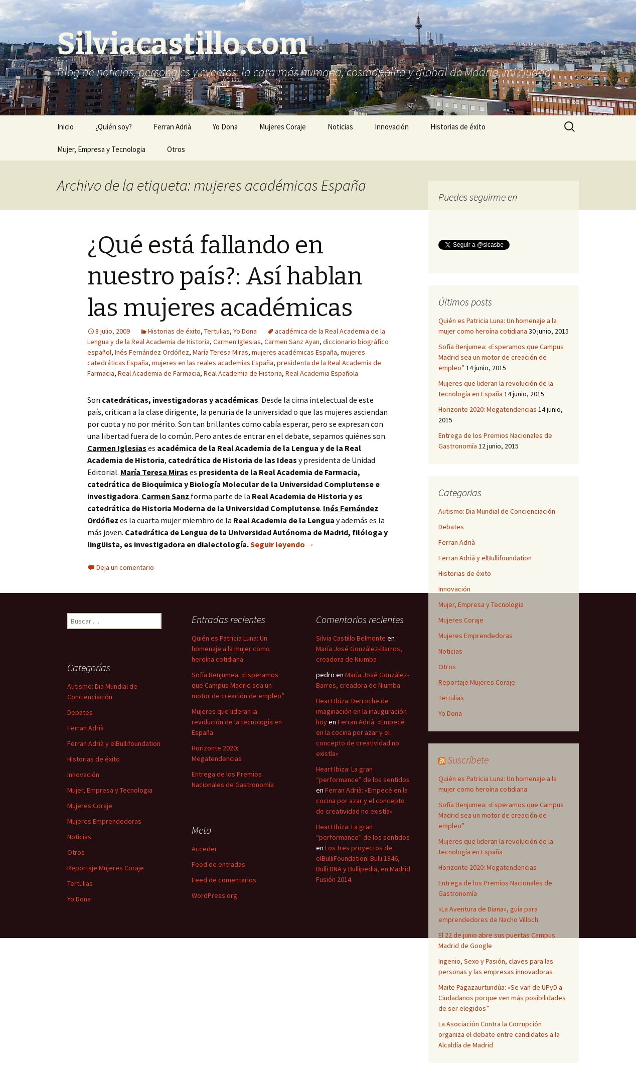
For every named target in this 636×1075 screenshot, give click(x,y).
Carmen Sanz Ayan (292, 341)
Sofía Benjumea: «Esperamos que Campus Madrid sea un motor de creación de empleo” (501, 357)
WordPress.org (214, 895)
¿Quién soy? (113, 126)
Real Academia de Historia (243, 373)
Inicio (65, 126)
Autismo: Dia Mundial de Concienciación (496, 511)
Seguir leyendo (282, 544)
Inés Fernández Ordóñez (152, 352)
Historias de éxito (458, 126)
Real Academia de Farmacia (159, 373)
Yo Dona (225, 126)
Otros (176, 149)
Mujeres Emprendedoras (475, 635)
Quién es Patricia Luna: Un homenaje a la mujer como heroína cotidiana (231, 649)
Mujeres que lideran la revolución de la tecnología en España (237, 722)
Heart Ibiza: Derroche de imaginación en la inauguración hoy (361, 711)
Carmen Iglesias (237, 341)
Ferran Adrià (172, 126)
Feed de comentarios (224, 879)
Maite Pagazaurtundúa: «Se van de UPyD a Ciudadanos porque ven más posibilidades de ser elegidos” (502, 998)
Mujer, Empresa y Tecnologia (101, 149)
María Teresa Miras (220, 352)
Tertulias (217, 331)
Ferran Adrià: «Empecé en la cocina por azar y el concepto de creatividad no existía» (362, 801)
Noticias (340, 126)
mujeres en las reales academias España (212, 362)
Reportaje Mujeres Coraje (476, 682)
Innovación (392, 126)
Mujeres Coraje (282, 126)
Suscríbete (468, 759)
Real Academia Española (321, 373)
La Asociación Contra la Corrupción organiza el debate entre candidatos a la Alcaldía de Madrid (499, 1034)
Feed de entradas (218, 864)
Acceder (204, 848)
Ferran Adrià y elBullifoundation (485, 557)
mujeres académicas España (294, 352)
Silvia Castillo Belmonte (351, 638)
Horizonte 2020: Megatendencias (487, 409)
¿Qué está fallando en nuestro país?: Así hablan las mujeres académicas (225, 277)
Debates (451, 526)
